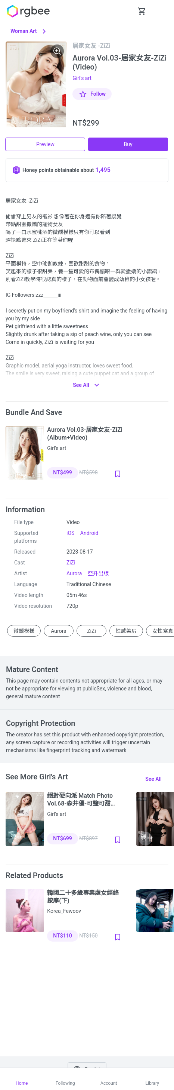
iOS (70, 533)
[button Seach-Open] (123, 11)
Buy (128, 144)
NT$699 (62, 838)
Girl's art (81, 78)
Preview (45, 144)
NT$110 (62, 936)
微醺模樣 (23, 631)
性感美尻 (126, 631)
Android (89, 533)
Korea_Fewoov (64, 911)
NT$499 (62, 472)
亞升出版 (98, 573)
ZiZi (70, 563)
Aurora (74, 573)
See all (153, 779)
